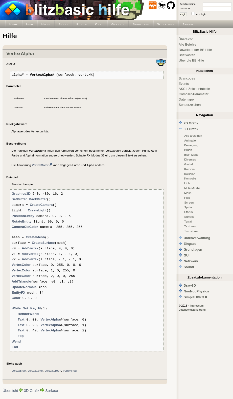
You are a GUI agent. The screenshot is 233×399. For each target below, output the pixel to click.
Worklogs (165, 24)
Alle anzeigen (193, 135)
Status (188, 211)
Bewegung (191, 145)
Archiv (188, 24)
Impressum (196, 305)
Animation (190, 140)
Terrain (188, 221)
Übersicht (10, 391)
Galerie (118, 24)
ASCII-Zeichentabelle (194, 89)
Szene (63, 24)
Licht (187, 183)
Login (183, 14)
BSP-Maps (191, 154)
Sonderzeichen (190, 105)
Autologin (201, 14)
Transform (191, 231)
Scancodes (187, 78)
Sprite (188, 207)
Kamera (189, 169)
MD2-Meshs (192, 188)
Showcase (141, 24)
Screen (189, 202)
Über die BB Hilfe (191, 60)
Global (188, 164)
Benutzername (188, 4)
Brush (188, 149)
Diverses (190, 159)
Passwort (185, 8)
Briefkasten (187, 55)
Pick (187, 197)
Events (184, 84)
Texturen (190, 226)
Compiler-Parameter (193, 94)
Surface (51, 391)
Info (29, 24)
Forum (82, 24)
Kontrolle (190, 178)
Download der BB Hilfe (195, 50)
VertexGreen (52, 370)
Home (13, 24)
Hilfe (46, 24)
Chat (99, 24)
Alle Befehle (187, 44)
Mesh (188, 192)
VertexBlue (18, 370)
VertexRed (70, 370)
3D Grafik (31, 391)
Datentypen (187, 99)
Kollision (189, 173)
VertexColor (35, 370)
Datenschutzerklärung (192, 309)
